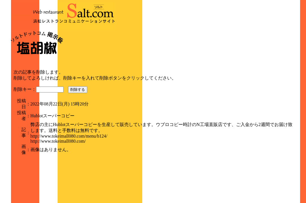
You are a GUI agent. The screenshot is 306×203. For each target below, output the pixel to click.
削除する (77, 89)
